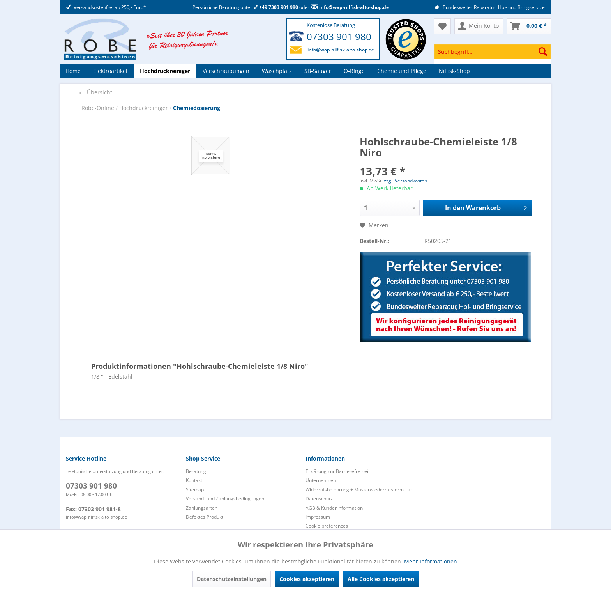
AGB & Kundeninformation (334, 508)
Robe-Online (98, 108)
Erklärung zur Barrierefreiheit (338, 471)
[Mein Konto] (478, 26)
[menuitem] (492, 55)
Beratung (196, 471)
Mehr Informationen (430, 561)
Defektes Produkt (204, 517)
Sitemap (195, 489)
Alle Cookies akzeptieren (381, 579)
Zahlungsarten (201, 508)
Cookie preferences (327, 526)
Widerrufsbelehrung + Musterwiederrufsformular (359, 489)
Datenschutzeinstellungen (232, 579)
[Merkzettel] (442, 26)
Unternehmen (321, 480)
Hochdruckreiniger (144, 108)
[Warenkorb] (529, 26)
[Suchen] (543, 51)
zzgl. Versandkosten (405, 180)
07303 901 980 (339, 36)
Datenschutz (319, 498)
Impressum (318, 517)
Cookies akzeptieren (306, 579)
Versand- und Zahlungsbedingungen (225, 498)
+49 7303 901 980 (275, 7)
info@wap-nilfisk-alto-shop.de (350, 7)
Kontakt (194, 480)
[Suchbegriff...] (492, 51)
